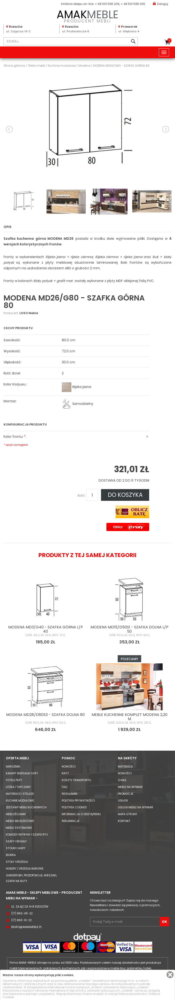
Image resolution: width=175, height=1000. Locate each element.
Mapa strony (127, 814)
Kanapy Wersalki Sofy (22, 773)
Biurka (11, 855)
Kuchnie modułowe (20, 800)
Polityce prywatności (132, 994)
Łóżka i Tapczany (18, 787)
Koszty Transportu (76, 780)
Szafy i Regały (16, 841)
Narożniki (13, 766)
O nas (122, 780)
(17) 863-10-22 (21, 920)
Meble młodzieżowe (20, 821)
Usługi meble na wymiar (135, 807)
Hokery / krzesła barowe (24, 869)
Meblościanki (16, 814)
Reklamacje (70, 821)
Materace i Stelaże (20, 794)
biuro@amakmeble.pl (26, 927)
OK (164, 921)
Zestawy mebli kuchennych (26, 807)
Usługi (123, 800)
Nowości (69, 766)
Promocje (125, 794)
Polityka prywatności (78, 800)
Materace (125, 766)
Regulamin (69, 794)
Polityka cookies (74, 807)
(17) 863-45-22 (22, 913)
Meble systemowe (19, 828)
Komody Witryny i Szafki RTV (27, 835)
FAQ (64, 787)
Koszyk (169, 40)
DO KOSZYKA (125, 495)
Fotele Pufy (14, 780)
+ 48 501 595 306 (133, 4)
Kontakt (124, 821)
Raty (65, 773)
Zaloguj (160, 3)
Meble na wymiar (130, 787)
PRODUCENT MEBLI (87, 15)
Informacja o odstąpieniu (81, 814)
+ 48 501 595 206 (107, 4)
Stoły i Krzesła (17, 862)
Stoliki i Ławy (15, 848)
